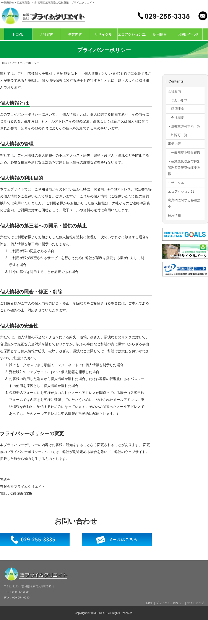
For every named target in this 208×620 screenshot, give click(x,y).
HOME (18, 34)
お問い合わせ (188, 34)
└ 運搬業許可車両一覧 (183, 132)
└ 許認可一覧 (178, 145)
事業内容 (75, 34)
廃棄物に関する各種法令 (183, 225)
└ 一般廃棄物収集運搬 (183, 167)
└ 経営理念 (176, 110)
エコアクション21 (132, 34)
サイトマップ (195, 603)
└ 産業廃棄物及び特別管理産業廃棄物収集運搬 (183, 187)
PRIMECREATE (98, 613)
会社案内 (47, 34)
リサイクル (103, 34)
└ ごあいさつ (178, 101)
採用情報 (160, 34)
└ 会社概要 (176, 120)
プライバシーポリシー (170, 603)
